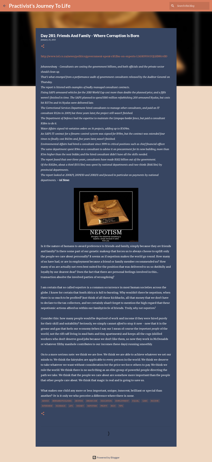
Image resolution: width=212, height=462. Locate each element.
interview (47, 406)
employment (122, 401)
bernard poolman (62, 401)
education (106, 401)
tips (121, 406)
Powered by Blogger (106, 457)
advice (45, 401)
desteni (79, 401)
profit (104, 406)
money (80, 406)
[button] (43, 46)
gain (145, 401)
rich (113, 406)
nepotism (92, 406)
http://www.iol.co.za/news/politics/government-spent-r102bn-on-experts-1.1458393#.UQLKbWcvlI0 (104, 56)
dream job (91, 401)
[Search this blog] (192, 6)
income (155, 401)
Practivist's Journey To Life (39, 6)
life (71, 406)
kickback (60, 406)
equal (135, 401)
